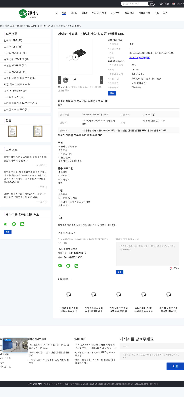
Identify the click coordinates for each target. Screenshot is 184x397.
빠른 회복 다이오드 (14, 84)
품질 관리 (129, 13)
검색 (151, 4)
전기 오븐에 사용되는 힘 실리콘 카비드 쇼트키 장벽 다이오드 (93, 310)
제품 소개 (9, 26)
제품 (64, 13)
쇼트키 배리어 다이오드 (17, 78)
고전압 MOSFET (12, 71)
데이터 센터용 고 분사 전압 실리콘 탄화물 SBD (49, 354)
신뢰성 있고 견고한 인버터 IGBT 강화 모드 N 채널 (95, 354)
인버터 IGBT (10, 40)
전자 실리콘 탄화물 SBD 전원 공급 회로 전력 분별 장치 (118, 310)
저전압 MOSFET (12, 65)
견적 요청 (164, 3)
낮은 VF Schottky (13, 90)
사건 (165, 13)
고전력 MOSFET (12, 53)
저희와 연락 (144, 13)
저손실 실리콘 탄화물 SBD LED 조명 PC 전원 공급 (168, 310)
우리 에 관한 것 (99, 13)
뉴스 (156, 13)
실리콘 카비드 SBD (26, 26)
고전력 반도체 (11, 96)
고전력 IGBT (10, 46)
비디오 (74, 13)
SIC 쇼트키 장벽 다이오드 (84, 225)
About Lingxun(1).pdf (139, 57)
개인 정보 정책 (35, 384)
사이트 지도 (5, 367)
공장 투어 (115, 13)
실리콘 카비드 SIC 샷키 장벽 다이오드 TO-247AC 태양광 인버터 (143, 310)
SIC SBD (67, 225)
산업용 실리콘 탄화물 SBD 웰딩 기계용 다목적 (49, 361)
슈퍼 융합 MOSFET (14, 59)
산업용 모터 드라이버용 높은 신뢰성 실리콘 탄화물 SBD (68, 310)
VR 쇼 (84, 13)
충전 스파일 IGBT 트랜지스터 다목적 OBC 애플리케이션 (95, 361)
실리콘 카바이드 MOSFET (18, 103)
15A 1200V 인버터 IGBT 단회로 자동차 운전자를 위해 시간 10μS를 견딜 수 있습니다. (95, 346)
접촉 (112, 93)
